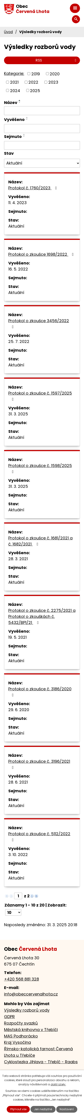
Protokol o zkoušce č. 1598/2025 (40, 468)
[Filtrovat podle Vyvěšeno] (42, 128)
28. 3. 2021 (18, 559)
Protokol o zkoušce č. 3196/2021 (39, 764)
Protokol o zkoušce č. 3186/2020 (39, 691)
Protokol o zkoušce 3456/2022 (38, 323)
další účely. (58, 1084)
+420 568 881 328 (21, 979)
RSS (57, 60)
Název (10, 102)
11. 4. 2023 (17, 202)
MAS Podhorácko (21, 1036)
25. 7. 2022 (18, 341)
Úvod (8, 32)
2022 (33, 82)
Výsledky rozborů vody (27, 1010)
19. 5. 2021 (17, 637)
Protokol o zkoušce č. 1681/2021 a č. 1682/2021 (40, 541)
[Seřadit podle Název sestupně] (19, 102)
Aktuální (16, 226)
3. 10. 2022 (18, 854)
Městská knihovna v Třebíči (31, 1029)
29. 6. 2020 (18, 709)
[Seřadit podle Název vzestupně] (19, 100)
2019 (35, 73)
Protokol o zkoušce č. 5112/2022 (39, 836)
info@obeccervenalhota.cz (31, 994)
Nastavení (67, 1109)
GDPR (9, 1016)
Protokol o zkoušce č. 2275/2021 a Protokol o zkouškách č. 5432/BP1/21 (41, 616)
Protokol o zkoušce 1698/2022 (41, 254)
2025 (35, 90)
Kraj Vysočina (17, 1042)
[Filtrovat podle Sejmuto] (42, 145)
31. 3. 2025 (18, 414)
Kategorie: (14, 73)
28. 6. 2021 (18, 782)
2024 (15, 90)
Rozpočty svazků (21, 1023)
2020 (55, 73)
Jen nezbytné (43, 1109)
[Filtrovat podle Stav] (42, 163)
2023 (53, 82)
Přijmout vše (18, 1109)
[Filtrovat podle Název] (42, 110)
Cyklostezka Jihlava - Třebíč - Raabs (41, 1062)
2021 (14, 82)
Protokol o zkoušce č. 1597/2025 (40, 395)
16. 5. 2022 (18, 269)
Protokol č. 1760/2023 (33, 188)
